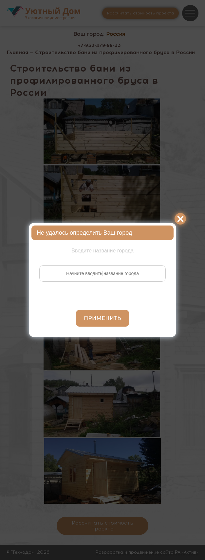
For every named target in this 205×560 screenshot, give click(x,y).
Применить (102, 318)
